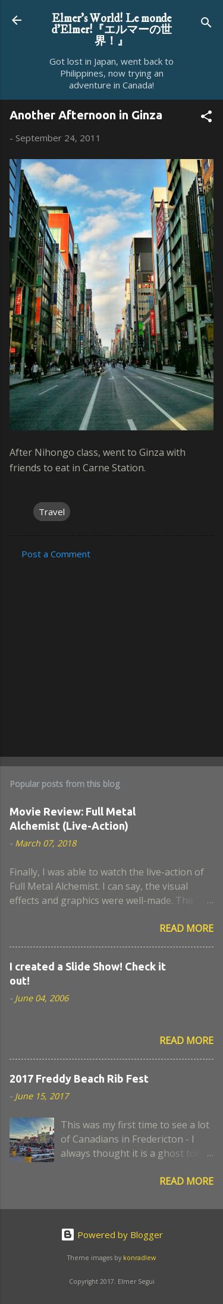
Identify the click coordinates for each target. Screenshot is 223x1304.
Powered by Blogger (112, 1234)
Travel (52, 512)
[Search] (206, 24)
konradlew (139, 1258)
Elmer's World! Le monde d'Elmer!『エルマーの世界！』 (112, 29)
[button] (206, 118)
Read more (186, 928)
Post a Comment (55, 554)
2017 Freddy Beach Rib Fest (79, 1078)
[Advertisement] (111, 655)
